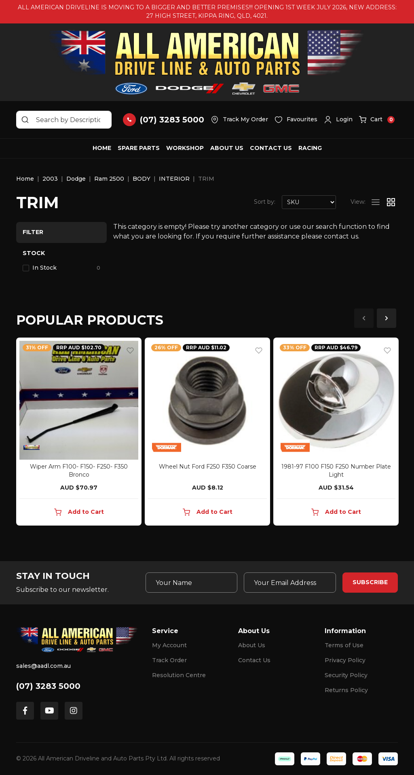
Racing (310, 148)
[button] (338, 120)
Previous (364, 318)
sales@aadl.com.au (43, 665)
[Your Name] (192, 582)
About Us (226, 148)
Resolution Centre (179, 675)
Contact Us (271, 148)
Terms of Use (344, 645)
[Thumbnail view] (391, 202)
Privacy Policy (345, 660)
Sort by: (264, 201)
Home (102, 148)
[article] (79, 433)
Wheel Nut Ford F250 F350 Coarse (207, 466)
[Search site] (25, 120)
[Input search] (64, 120)
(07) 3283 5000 (48, 686)
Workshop (185, 148)
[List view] (375, 202)
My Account (169, 645)
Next (386, 318)
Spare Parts (139, 148)
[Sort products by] (309, 202)
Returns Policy (346, 690)
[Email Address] (290, 582)
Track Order (169, 660)
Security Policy (346, 675)
